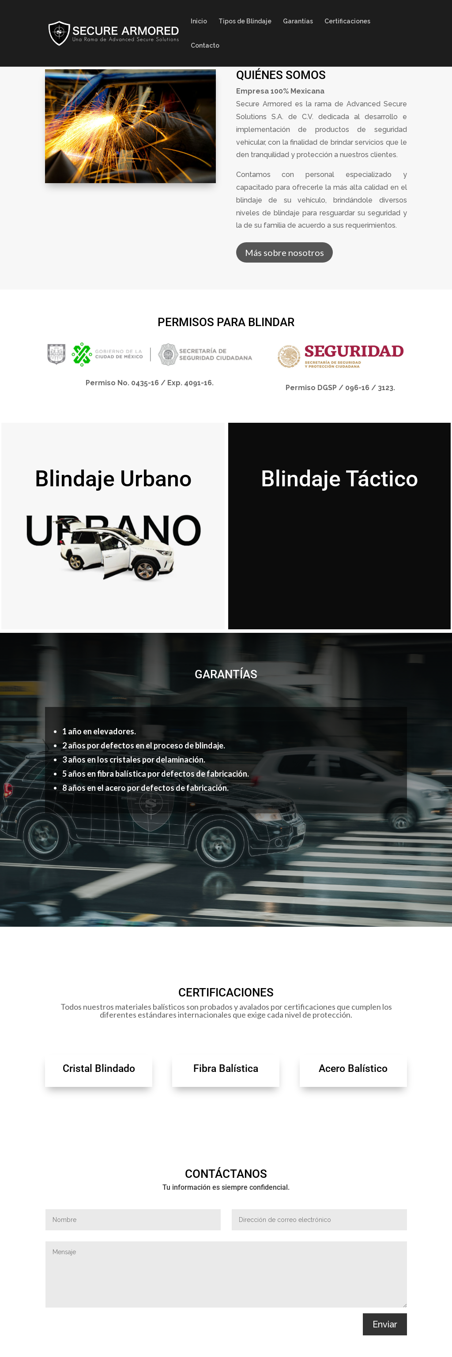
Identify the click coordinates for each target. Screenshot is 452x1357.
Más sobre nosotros (284, 253)
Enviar (385, 1324)
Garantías (298, 21)
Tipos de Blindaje (244, 21)
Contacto (205, 45)
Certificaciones (347, 21)
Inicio (199, 21)
